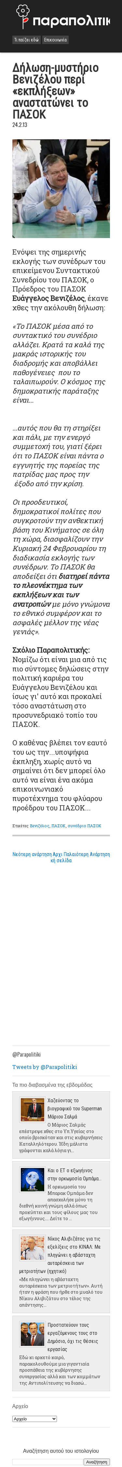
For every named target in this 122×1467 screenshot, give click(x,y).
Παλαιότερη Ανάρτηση (86, 854)
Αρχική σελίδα (61, 857)
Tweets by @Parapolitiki (44, 1066)
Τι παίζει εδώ (26, 39)
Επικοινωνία (55, 39)
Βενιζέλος (39, 825)
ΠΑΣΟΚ (58, 825)
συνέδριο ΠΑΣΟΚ (85, 825)
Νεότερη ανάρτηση (32, 854)
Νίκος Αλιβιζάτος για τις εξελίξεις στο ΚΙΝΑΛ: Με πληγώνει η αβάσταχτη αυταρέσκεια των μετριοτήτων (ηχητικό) (60, 1255)
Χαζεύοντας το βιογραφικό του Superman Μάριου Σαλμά (74, 1108)
